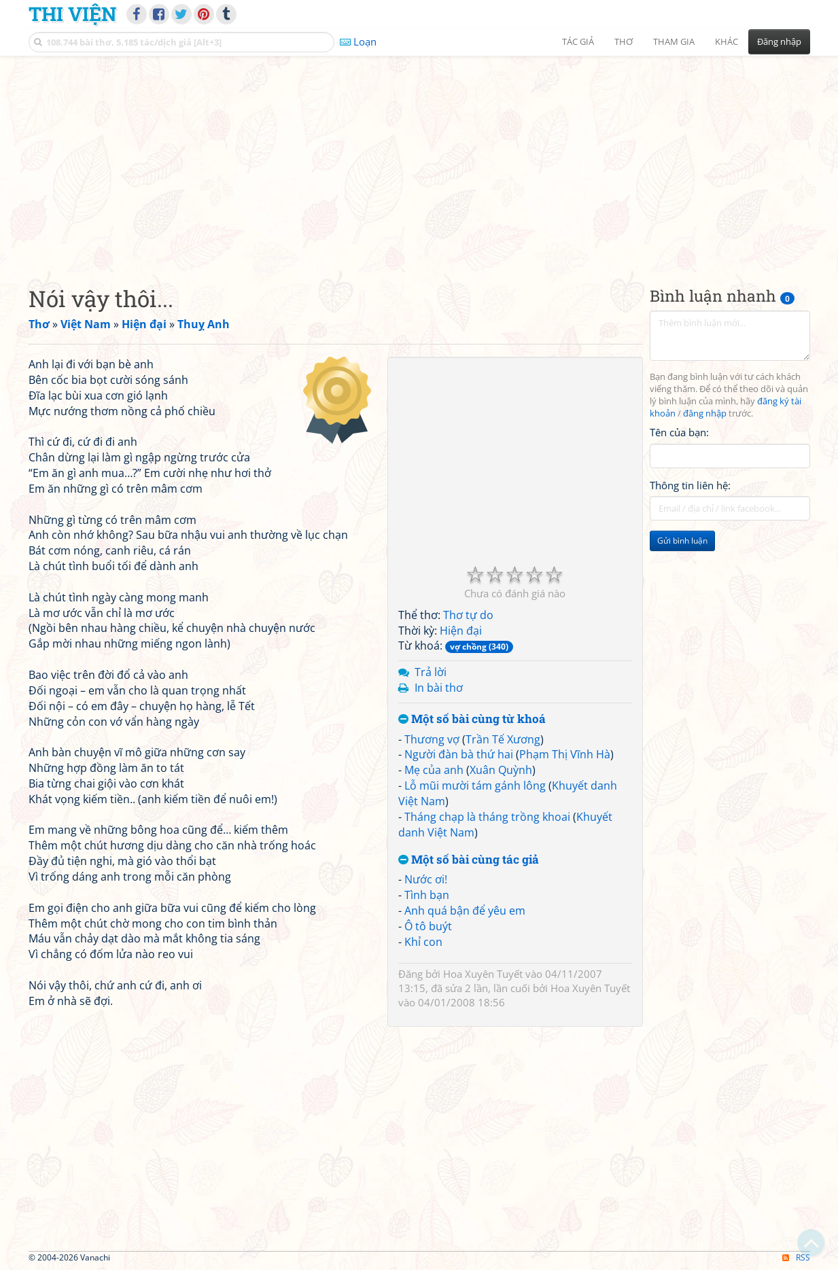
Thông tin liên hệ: (690, 485)
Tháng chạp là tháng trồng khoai (487, 816)
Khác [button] (726, 41)
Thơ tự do (468, 614)
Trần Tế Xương (503, 739)
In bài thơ (439, 687)
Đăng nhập (779, 41)
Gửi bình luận (682, 540)
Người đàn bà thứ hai (458, 754)
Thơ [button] (623, 41)
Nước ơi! (425, 879)
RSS (796, 1257)
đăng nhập (705, 413)
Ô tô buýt (428, 926)
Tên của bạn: (679, 432)
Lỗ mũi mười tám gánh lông (475, 785)
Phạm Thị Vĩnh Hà (564, 754)
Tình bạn (426, 894)
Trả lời (431, 672)
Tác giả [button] (578, 41)
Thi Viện (72, 14)
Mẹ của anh (434, 769)
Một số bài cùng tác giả (468, 859)
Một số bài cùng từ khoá (472, 719)
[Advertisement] (419, 160)
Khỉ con (423, 941)
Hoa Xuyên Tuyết (483, 974)
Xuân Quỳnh (501, 769)
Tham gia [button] (674, 41)
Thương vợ (431, 739)
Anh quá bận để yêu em (464, 910)
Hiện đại (461, 630)
